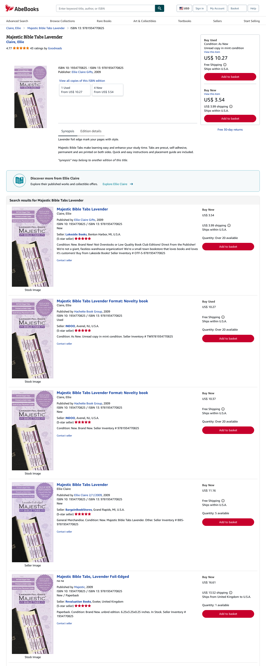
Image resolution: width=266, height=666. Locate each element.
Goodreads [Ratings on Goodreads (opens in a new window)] (55, 48)
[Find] (159, 8)
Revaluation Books (78, 601)
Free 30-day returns (230, 129)
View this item (212, 51)
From (75, 90)
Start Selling (252, 21)
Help (253, 8)
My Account (217, 8)
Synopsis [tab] (67, 131)
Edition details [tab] (90, 131)
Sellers (217, 21)
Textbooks (184, 21)
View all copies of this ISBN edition (82, 80)
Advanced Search (17, 21)
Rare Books (104, 21)
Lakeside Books (76, 234)
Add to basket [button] (230, 76)
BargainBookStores (78, 509)
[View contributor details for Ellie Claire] (15, 42)
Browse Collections (62, 21)
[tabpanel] (127, 149)
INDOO (70, 326)
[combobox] (105, 8)
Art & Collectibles (144, 21)
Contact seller (64, 260)
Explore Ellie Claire (118, 184)
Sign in (200, 8)
